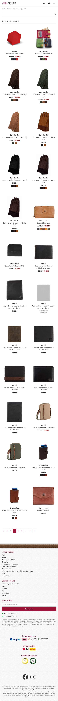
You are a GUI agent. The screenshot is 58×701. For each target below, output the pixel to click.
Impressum (6, 576)
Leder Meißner (9, 3)
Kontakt (5, 562)
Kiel (3, 591)
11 (30, 531)
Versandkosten (35, 692)
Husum (4, 586)
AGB (3, 573)
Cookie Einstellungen (10, 566)
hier (34, 690)
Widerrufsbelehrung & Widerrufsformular (17, 571)
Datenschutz (6, 569)
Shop (4, 557)
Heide (4, 595)
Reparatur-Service (8, 559)
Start (3, 555)
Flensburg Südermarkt (10, 584)
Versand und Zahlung (10, 564)
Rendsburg (6, 593)
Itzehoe (4, 588)
